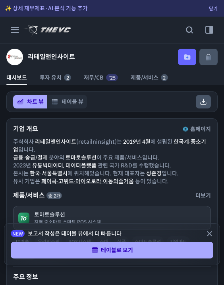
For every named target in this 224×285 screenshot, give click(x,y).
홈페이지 (196, 129)
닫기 (213, 8)
